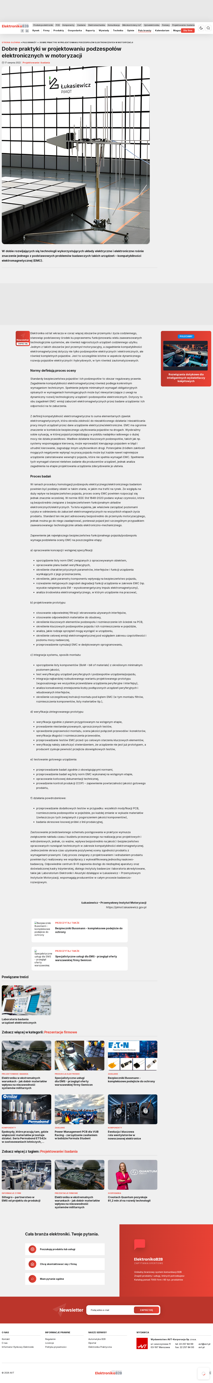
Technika (118, 30)
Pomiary (165, 25)
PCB (58, 25)
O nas (5, 1343)
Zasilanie (81, 25)
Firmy (46, 30)
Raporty (90, 30)
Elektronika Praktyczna (100, 1347)
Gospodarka (75, 30)
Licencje (49, 1343)
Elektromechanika (96, 25)
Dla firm (187, 30)
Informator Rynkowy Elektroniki (18, 1347)
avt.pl (201, 1347)
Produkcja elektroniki (43, 25)
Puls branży (144, 30)
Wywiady (104, 30)
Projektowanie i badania (183, 25)
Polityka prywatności (55, 1347)
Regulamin (50, 1339)
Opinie (130, 30)
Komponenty (68, 25)
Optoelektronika (151, 25)
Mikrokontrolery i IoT (131, 25)
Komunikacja (114, 25)
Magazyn (178, 30)
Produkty (58, 30)
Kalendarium (162, 30)
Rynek (35, 30)
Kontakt (6, 1339)
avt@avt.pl (204, 1344)
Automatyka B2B (97, 1339)
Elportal (92, 1343)
